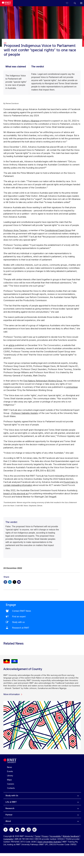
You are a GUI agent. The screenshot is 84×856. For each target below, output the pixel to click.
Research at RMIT (20, 628)
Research (10, 808)
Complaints (8, 839)
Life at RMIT (11, 802)
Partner (9, 815)
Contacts (11, 788)
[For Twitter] (11, 829)
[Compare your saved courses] (68, 3)
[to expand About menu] (78, 821)
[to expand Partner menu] (78, 815)
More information (12, 694)
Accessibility (55, 836)
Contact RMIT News (21, 611)
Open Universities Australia (49, 842)
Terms (37, 836)
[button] (75, 3)
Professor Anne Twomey (15, 230)
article (11, 345)
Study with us (18, 622)
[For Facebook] (5, 829)
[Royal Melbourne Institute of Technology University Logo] (6, 3)
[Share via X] (14, 582)
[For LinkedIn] (23, 829)
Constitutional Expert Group (58, 230)
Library (10, 775)
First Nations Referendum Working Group (42, 380)
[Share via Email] (19, 582)
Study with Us (12, 795)
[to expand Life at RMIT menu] (78, 802)
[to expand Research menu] (78, 808)
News (9, 767)
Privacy (45, 836)
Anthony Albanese (30, 120)
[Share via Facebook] (5, 582)
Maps (9, 780)
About (8, 821)
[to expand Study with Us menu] (78, 795)
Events (10, 771)
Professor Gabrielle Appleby (24, 413)
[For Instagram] (29, 829)
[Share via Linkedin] (10, 582)
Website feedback (71, 836)
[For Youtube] (17, 829)
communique (71, 387)
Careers (10, 784)
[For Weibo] (34, 829)
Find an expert (19, 616)
